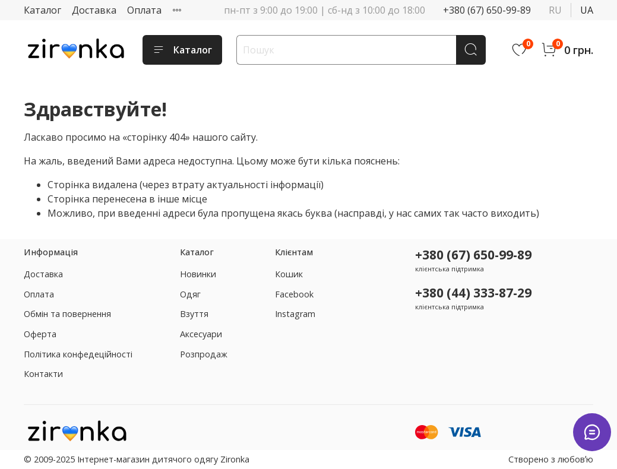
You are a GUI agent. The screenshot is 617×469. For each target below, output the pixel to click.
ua (586, 10)
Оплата (144, 10)
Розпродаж (203, 354)
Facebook (294, 294)
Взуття (194, 313)
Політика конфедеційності (78, 354)
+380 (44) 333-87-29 (473, 292)
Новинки (198, 274)
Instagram (295, 313)
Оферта (40, 334)
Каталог (42, 10)
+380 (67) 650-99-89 (487, 10)
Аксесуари (201, 334)
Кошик (289, 274)
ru (555, 10)
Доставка (94, 10)
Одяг (190, 294)
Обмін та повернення (67, 313)
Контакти (43, 373)
